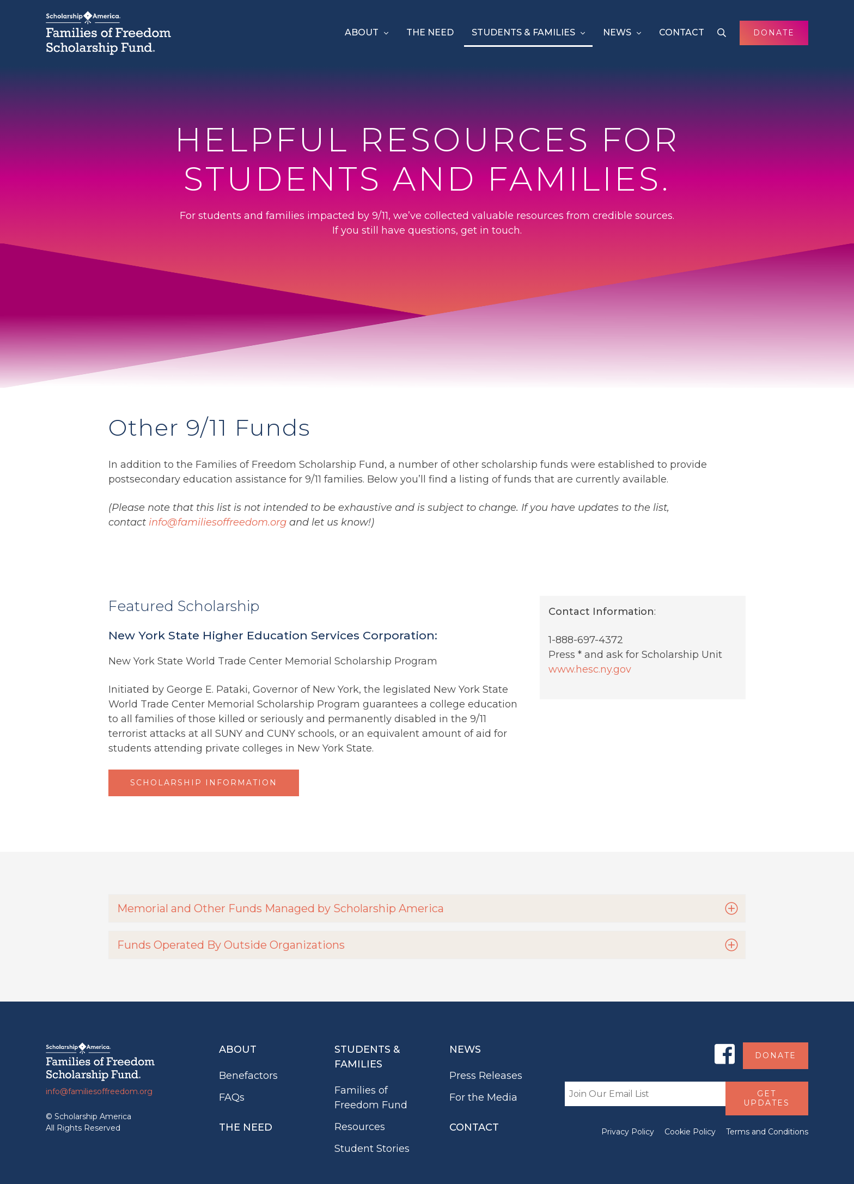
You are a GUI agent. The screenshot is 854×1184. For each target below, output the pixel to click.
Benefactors (248, 1076)
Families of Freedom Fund (370, 1097)
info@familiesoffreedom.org (217, 522)
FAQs (232, 1097)
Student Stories (372, 1149)
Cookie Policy (690, 1132)
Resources (359, 1127)
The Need (430, 32)
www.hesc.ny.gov (589, 669)
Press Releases (485, 1076)
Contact (681, 32)
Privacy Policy (627, 1132)
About (362, 32)
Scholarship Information (203, 783)
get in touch (490, 230)
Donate (774, 33)
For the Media (483, 1097)
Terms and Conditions (767, 1132)
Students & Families (523, 32)
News (617, 32)
